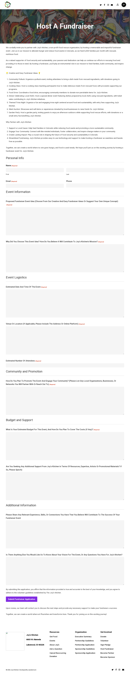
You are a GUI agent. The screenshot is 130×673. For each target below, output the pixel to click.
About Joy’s (54, 644)
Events (52, 640)
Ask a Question (56, 649)
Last (67, 174)
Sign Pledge (105, 644)
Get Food (53, 636)
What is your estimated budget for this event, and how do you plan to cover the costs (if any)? (52, 429)
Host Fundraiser (107, 649)
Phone (69, 181)
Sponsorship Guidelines (85, 649)
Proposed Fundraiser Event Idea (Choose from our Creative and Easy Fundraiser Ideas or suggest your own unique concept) (62, 203)
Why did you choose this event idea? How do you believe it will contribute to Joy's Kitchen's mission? (55, 242)
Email (11, 181)
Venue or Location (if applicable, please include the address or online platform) (45, 324)
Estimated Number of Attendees (23, 361)
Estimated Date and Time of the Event (26, 287)
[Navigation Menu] (124, 5)
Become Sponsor (107, 657)
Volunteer (104, 640)
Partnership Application (84, 644)
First (7, 174)
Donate (103, 636)
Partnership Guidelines (84, 640)
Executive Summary (83, 636)
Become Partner (107, 653)
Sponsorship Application (85, 653)
